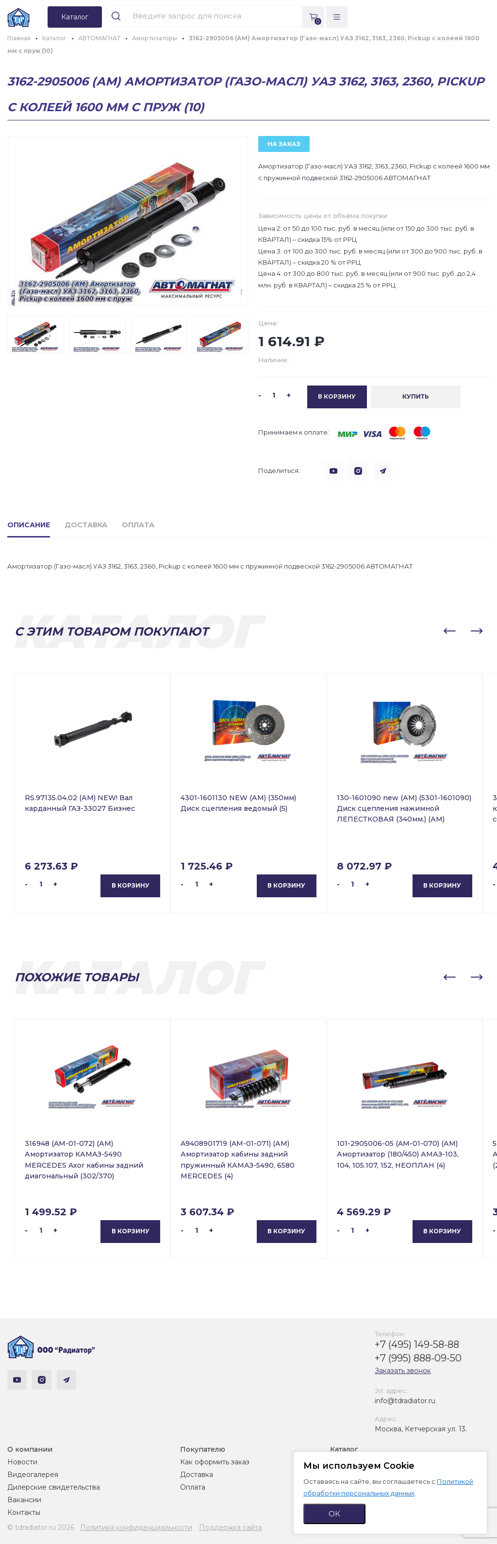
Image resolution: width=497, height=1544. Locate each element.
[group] (127, 221)
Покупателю (202, 1449)
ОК (334, 1513)
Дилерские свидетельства (53, 1487)
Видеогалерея (32, 1474)
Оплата (192, 1487)
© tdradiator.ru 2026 (40, 1527)
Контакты (23, 1512)
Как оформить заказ (214, 1462)
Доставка (196, 1474)
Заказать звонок (403, 1370)
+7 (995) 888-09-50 (418, 1358)
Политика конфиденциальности (136, 1527)
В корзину (130, 885)
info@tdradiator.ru (405, 1400)
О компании (29, 1449)
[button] (449, 631)
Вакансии (24, 1499)
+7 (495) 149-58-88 (417, 1344)
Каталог (344, 1449)
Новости (22, 1462)
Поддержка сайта (230, 1527)
